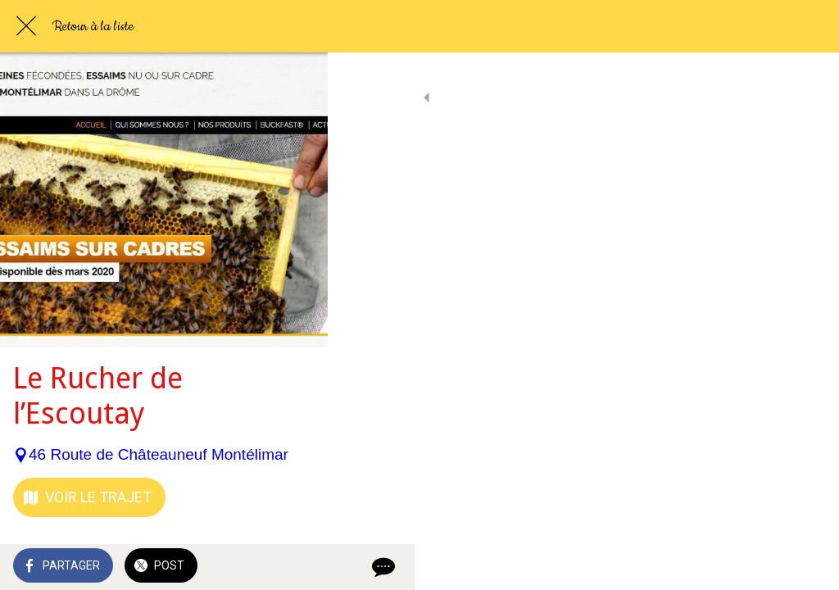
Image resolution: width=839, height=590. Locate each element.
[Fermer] (26, 26)
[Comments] (806, 567)
